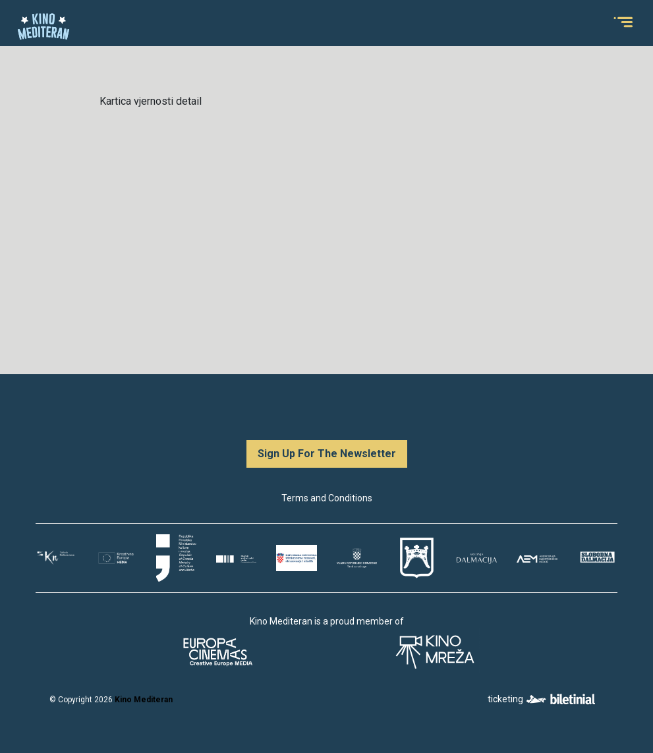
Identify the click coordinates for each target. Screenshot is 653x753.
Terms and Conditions (326, 498)
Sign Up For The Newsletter (327, 453)
